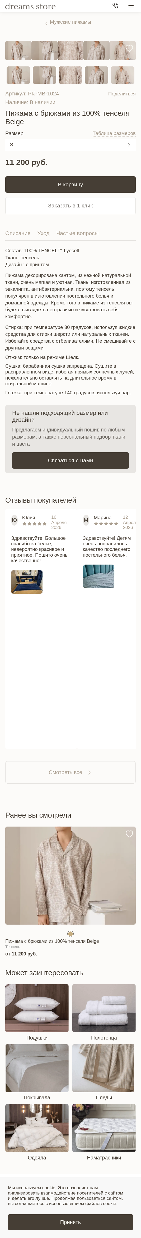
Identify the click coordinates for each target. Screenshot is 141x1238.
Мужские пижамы (70, 22)
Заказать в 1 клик (70, 205)
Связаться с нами (70, 460)
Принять (70, 1222)
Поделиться (121, 93)
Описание (18, 233)
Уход (43, 233)
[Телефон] (115, 6)
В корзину (70, 184)
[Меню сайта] (131, 6)
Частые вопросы (77, 233)
